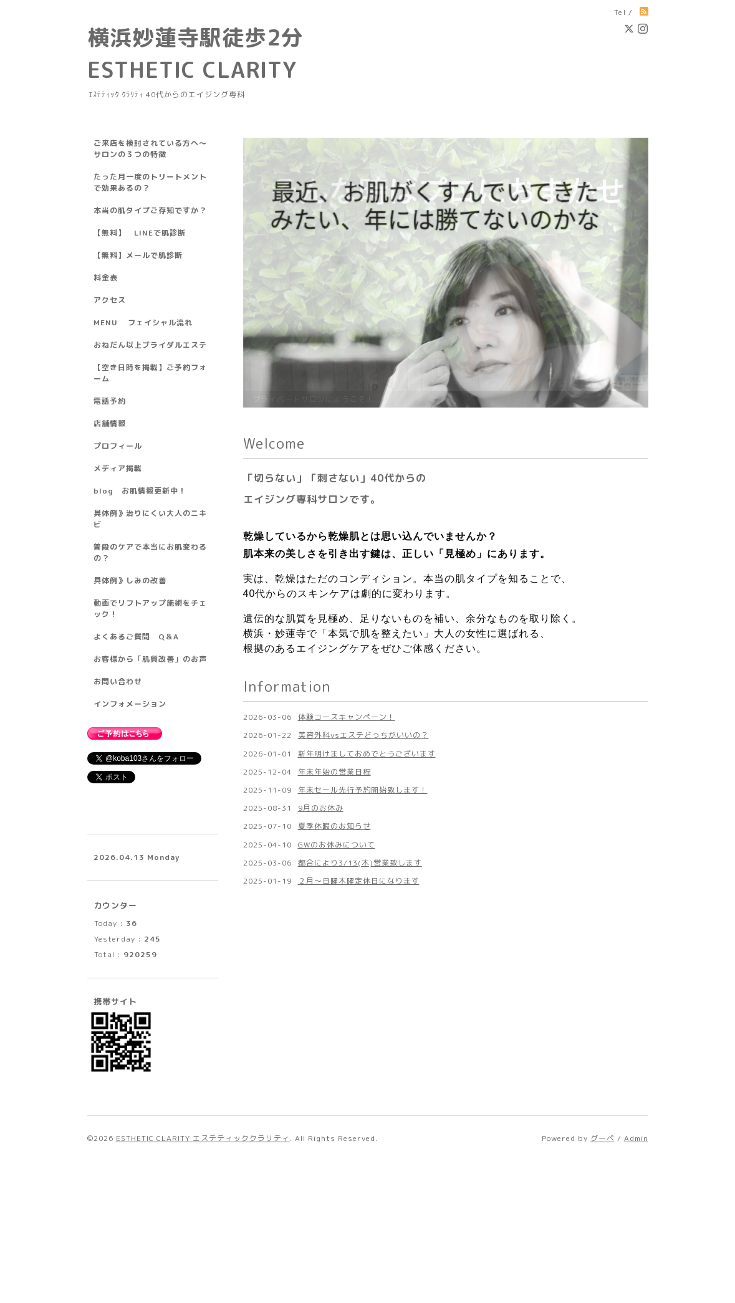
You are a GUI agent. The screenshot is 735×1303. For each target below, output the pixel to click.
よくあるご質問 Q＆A (136, 636)
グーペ (602, 1280)
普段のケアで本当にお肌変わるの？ (150, 552)
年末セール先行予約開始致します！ (363, 1127)
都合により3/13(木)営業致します (360, 1200)
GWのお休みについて (336, 1181)
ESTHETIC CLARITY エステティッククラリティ (203, 1280)
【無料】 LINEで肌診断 (140, 232)
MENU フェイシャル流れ (143, 322)
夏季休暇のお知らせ (334, 1163)
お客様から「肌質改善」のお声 (150, 659)
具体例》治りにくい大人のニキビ (150, 519)
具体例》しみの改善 (130, 580)
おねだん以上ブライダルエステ (150, 345)
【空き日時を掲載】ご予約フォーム (150, 373)
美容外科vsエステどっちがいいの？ (363, 1072)
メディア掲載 (118, 468)
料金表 (106, 277)
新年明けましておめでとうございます (367, 1091)
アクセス (110, 300)
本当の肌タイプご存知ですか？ (150, 210)
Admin (636, 1280)
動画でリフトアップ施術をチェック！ (150, 608)
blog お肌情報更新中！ (140, 490)
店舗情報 (110, 423)
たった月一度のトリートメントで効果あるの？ (150, 182)
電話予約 (110, 401)
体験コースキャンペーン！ (346, 1054)
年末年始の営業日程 (334, 1109)
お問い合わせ (118, 681)
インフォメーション (130, 704)
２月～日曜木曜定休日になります (359, 1218)
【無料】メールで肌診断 (138, 255)
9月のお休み (320, 1145)
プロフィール (118, 446)
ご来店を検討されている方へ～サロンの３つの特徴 (150, 149)
